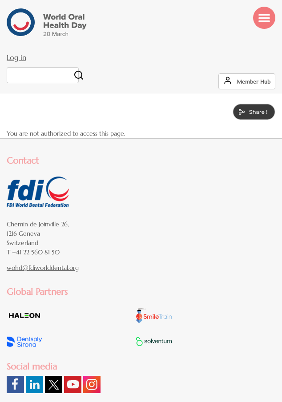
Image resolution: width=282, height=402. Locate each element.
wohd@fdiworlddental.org (43, 268)
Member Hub (253, 81)
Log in (16, 57)
